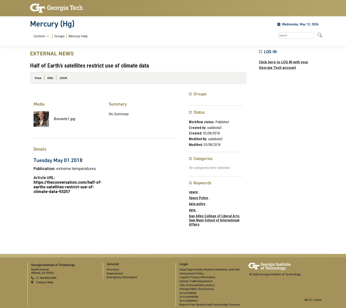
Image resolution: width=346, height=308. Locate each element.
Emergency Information (122, 277)
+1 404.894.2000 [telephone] (46, 278)
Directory (113, 269)
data (192, 210)
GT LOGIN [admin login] (314, 300)
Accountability (188, 296)
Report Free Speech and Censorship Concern (209, 304)
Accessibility (187, 293)
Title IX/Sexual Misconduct (196, 285)
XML (50, 78)
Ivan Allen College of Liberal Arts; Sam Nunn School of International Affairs (214, 220)
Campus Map (44, 282)
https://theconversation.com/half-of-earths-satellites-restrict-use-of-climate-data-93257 (68, 187)
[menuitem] (59, 36)
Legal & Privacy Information (197, 277)
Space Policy (198, 198)
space (193, 192)
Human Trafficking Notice (196, 281)
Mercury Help (78, 36)
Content (39, 36)
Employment (115, 273)
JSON (63, 78)
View (38, 78)
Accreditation (188, 300)
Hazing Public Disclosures (196, 289)
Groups (59, 36)
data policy (197, 204)
